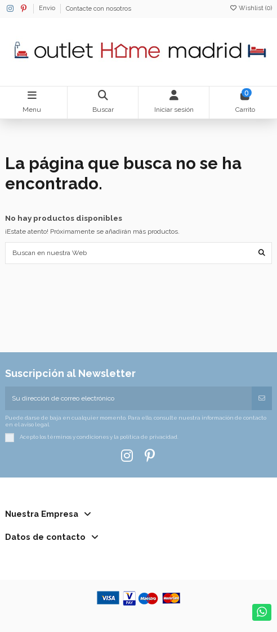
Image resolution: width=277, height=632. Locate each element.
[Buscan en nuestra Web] (262, 253)
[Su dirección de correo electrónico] (128, 398)
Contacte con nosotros (98, 8)
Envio (48, 8)
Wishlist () (250, 8)
